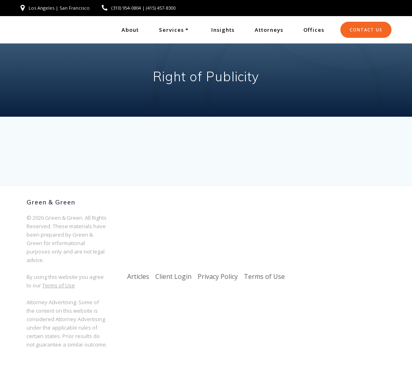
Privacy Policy (218, 276)
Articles (138, 276)
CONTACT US (366, 30)
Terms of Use (58, 285)
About (130, 29)
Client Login (173, 276)
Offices (313, 29)
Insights (223, 29)
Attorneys (269, 29)
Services (171, 29)
